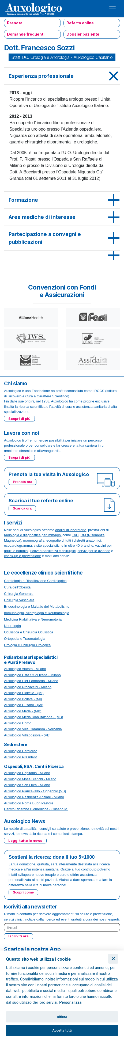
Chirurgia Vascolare (19, 600)
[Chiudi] (113, 959)
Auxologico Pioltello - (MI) (23, 693)
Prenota (14, 23)
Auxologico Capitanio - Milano (27, 773)
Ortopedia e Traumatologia (24, 639)
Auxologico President (20, 757)
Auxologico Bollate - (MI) (23, 699)
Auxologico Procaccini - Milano (27, 687)
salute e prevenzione (73, 829)
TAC (75, 535)
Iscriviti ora (18, 936)
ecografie (53, 540)
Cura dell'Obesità (17, 587)
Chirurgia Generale (18, 594)
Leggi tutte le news (25, 840)
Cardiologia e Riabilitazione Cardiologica (35, 581)
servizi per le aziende (94, 551)
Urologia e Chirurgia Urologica (27, 645)
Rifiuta (62, 1017)
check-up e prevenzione (22, 556)
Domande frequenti (25, 34)
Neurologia (12, 626)
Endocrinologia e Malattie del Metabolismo (36, 606)
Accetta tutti (62, 1030)
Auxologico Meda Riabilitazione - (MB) (33, 717)
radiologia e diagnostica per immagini (33, 535)
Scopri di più (19, 418)
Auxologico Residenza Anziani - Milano (34, 797)
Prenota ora (22, 482)
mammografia (33, 540)
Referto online (80, 23)
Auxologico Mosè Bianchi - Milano (30, 779)
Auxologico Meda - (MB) (22, 711)
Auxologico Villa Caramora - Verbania (33, 729)
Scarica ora (22, 508)
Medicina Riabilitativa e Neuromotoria (33, 619)
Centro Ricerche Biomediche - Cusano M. (36, 809)
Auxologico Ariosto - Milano (25, 669)
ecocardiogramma (18, 545)
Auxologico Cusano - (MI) (23, 705)
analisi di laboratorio (70, 530)
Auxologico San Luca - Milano (27, 785)
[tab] (62, 76)
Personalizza (70, 1002)
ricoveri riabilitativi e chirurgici (53, 551)
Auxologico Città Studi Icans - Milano (32, 675)
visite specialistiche (48, 545)
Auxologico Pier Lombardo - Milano (31, 681)
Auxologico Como (17, 723)
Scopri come (23, 892)
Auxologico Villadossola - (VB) (27, 735)
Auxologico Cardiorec (20, 751)
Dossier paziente (82, 34)
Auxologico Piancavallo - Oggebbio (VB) (35, 791)
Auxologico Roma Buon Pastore (28, 803)
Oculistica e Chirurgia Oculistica (28, 632)
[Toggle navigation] (112, 9)
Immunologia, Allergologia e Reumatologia (36, 613)
